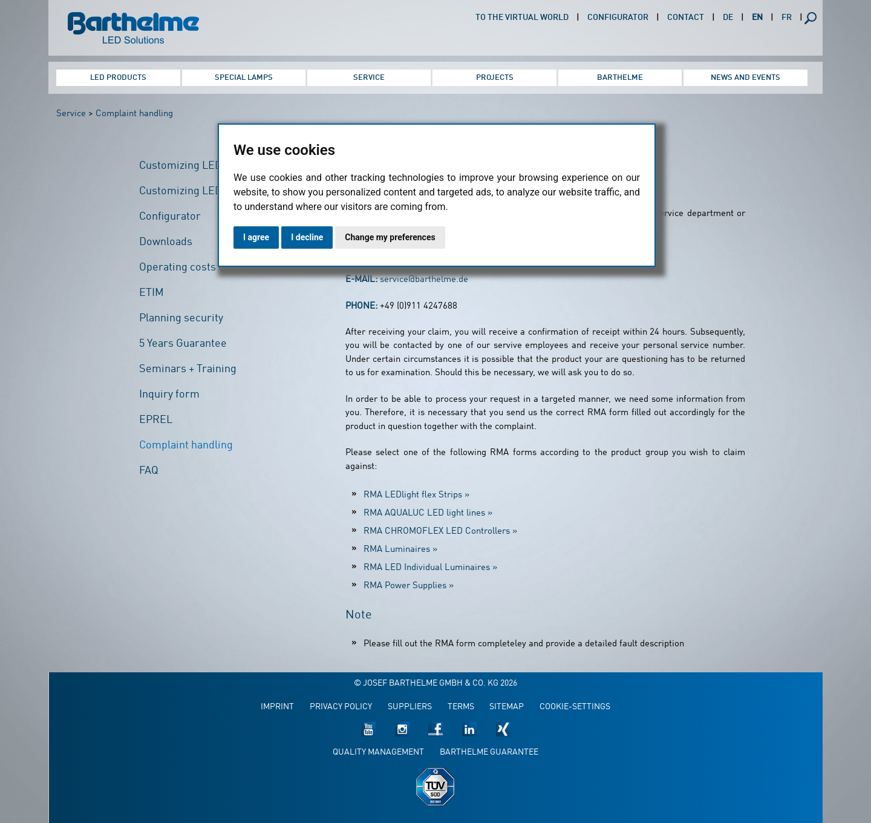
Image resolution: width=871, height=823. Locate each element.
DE (728, 18)
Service (369, 78)
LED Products (118, 78)
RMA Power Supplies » (409, 586)
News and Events (745, 78)
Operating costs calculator (203, 267)
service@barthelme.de (424, 279)
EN (757, 18)
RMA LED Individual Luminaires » (430, 567)
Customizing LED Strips (196, 165)
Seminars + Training (188, 369)
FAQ (148, 470)
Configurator (617, 18)
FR (786, 18)
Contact (685, 18)
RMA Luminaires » (400, 549)
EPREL (155, 420)
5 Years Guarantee (183, 343)
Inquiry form (169, 394)
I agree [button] (256, 237)
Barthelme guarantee (489, 752)
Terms (461, 707)
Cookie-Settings (575, 707)
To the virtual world (522, 18)
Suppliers (410, 707)
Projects (495, 78)
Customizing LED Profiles (200, 191)
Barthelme (620, 78)
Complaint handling (134, 114)
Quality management (378, 752)
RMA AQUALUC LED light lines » (428, 513)
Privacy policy (341, 707)
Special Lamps (244, 78)
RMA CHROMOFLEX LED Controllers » (440, 531)
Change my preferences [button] (390, 237)
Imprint (277, 707)
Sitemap (506, 707)
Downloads (165, 242)
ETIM (151, 292)
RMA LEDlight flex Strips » (416, 495)
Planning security (181, 318)
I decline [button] (307, 237)
